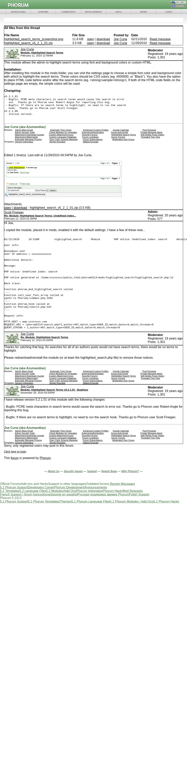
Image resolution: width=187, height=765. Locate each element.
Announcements (95, 509)
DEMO (143, 12)
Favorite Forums (90, 139)
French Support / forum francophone (25, 516)
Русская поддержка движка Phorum (103, 516)
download (103, 39)
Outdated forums (97, 506)
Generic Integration (24, 146)
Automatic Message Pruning (28, 143)
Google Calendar (121, 134)
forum (15, 480)
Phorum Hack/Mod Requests (123, 513)
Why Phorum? (130, 493)
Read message (160, 39)
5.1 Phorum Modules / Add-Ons (131, 523)
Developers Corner (41, 509)
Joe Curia (120, 39)
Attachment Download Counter (29, 139)
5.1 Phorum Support (14, 523)
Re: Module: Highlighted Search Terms (44, 359)
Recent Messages (122, 506)
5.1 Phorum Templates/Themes (49, 523)
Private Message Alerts (151, 136)
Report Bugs (109, 493)
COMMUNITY (68, 12)
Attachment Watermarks (26, 141)
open (90, 39)
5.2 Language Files (32, 513)
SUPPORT (43, 12)
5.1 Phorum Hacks (166, 523)
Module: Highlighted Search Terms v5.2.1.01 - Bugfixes (54, 412)
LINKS (169, 12)
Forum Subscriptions (93, 143)
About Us (53, 493)
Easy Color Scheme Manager (64, 143)
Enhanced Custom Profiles (95, 134)
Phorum (45, 480)
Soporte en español (64, 516)
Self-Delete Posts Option (152, 139)
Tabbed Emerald (90, 146)
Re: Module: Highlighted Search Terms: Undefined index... (40, 219)
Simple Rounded (57, 146)
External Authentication (93, 136)
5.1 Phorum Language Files (90, 523)
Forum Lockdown (90, 141)
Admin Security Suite (25, 136)
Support (92, 493)
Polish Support (139, 516)
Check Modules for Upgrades (63, 136)
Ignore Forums (118, 141)
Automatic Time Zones (60, 134)
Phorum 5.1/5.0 (10, 520)
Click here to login (15, 474)
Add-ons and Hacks (34, 506)
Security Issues (73, 493)
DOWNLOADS (18, 12)
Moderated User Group (123, 143)
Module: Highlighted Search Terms (42, 52)
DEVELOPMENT (93, 12)
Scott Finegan (14, 216)
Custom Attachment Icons (61, 139)
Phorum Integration (89, 513)
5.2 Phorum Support (14, 509)
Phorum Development (69, 509)
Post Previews (149, 134)
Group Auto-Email (119, 136)
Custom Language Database (62, 141)
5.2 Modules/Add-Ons (61, 513)
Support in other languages (67, 506)
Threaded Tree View (150, 141)
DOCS (119, 12)
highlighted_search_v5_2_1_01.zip (28, 43)
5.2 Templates (9, 513)
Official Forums (10, 506)
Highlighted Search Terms (123, 139)
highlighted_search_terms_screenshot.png (33, 39)
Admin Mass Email (24, 134)
